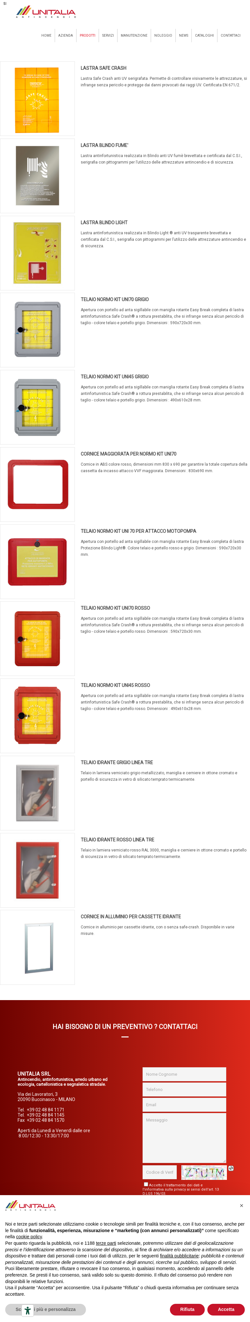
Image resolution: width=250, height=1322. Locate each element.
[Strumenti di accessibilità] (27, 1310)
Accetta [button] (226, 1309)
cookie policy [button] (29, 1236)
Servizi (108, 35)
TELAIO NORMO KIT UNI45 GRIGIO (115, 376)
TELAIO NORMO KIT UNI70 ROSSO (115, 608)
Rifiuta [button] (187, 1309)
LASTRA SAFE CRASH (103, 68)
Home (46, 35)
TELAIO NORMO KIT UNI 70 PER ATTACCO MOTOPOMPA (138, 531)
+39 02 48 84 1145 (45, 1115)
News (183, 35)
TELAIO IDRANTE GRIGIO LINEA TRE (117, 762)
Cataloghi (204, 35)
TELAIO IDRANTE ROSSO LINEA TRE (117, 839)
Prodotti (87, 35)
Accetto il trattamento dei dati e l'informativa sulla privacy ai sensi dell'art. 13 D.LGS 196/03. (181, 1189)
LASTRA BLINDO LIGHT (104, 222)
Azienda (65, 35)
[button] (241, 1205)
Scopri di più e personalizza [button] (46, 1309)
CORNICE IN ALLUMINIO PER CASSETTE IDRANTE (131, 916)
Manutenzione (134, 35)
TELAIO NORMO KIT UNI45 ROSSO (115, 685)
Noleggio (163, 35)
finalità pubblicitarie (179, 1255)
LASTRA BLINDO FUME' (104, 145)
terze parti (106, 1243)
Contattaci (231, 35)
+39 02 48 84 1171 (45, 1109)
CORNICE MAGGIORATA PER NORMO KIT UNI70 (128, 454)
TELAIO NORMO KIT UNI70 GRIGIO (115, 299)
